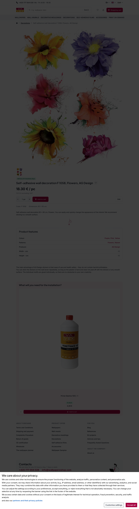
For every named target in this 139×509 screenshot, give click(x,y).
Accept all (131, 505)
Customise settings (113, 505)
